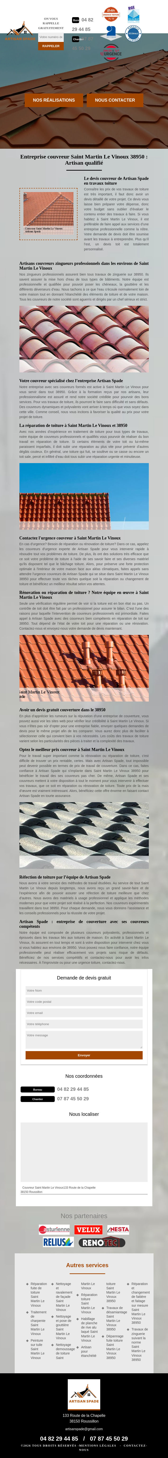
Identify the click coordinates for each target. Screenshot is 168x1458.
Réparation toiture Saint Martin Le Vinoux (89, 1303)
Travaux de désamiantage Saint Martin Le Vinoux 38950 (114, 1318)
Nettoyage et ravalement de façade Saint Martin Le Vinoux (64, 1297)
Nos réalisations (54, 100)
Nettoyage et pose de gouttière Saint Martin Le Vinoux (63, 1327)
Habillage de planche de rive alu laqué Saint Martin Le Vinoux (89, 1329)
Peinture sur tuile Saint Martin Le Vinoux (38, 1349)
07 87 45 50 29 (73, 1098)
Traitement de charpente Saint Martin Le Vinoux (38, 1323)
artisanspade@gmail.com (84, 1429)
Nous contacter (115, 100)
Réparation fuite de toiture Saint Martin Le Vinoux (39, 1294)
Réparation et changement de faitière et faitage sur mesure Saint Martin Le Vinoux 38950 (140, 1303)
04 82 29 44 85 (73, 1089)
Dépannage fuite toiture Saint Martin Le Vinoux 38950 (114, 1347)
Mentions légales (97, 1445)
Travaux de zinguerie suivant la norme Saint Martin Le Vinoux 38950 (140, 1344)
